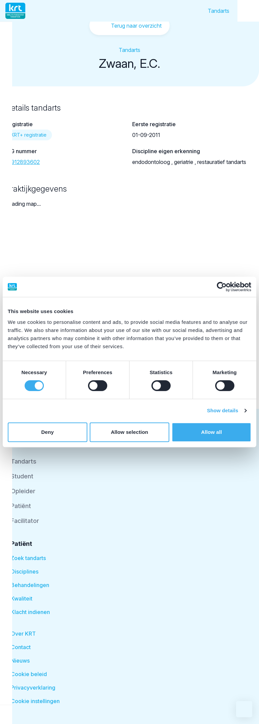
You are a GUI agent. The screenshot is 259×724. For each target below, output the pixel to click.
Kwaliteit (21, 598)
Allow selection (129, 432)
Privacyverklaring (33, 687)
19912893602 (22, 162)
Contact (21, 647)
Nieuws (20, 660)
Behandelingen (30, 585)
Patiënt (21, 505)
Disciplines (24, 571)
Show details (222, 410)
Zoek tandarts (28, 558)
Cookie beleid (29, 674)
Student (22, 476)
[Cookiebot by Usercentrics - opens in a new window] (221, 287)
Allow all (211, 432)
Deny (47, 432)
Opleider (23, 491)
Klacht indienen (30, 612)
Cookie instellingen (35, 701)
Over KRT (23, 633)
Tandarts (218, 10)
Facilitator (25, 520)
